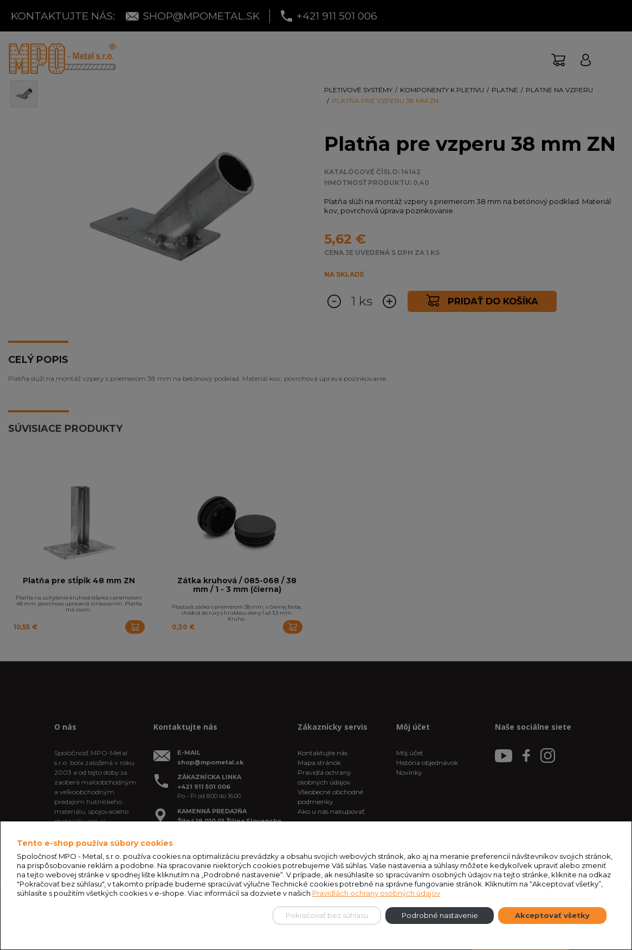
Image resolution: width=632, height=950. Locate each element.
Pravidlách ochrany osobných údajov (376, 893)
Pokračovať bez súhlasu (327, 915)
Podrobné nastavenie (440, 915)
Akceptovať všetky (552, 915)
